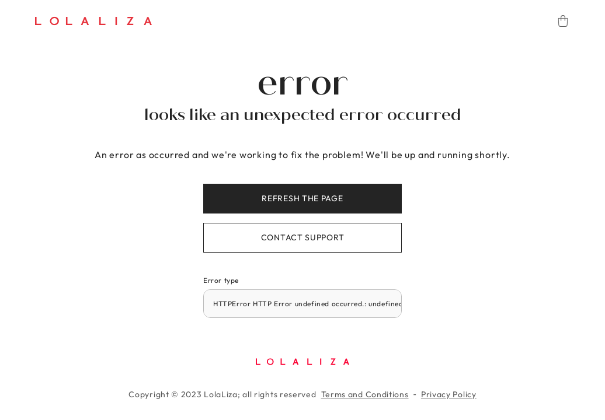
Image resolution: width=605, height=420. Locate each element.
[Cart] (563, 21)
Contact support (303, 237)
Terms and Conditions (365, 394)
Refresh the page (302, 198)
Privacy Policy (449, 394)
